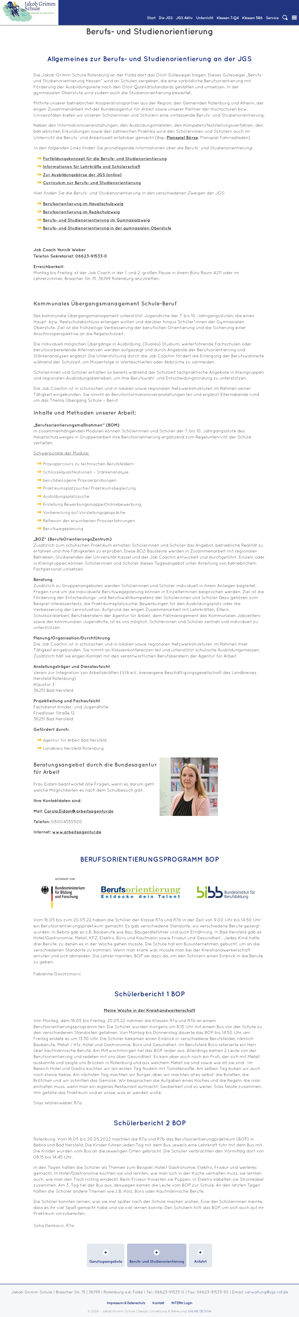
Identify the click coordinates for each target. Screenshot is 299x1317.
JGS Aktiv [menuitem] (184, 18)
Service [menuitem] (272, 18)
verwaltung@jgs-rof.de (266, 1292)
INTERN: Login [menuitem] (181, 1303)
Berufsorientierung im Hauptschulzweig (83, 204)
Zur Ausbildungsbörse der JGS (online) (82, 175)
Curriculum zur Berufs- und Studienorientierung (92, 183)
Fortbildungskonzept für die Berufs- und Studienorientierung (105, 159)
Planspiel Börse (182, 138)
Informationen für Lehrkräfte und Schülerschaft (91, 167)
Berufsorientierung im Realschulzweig (81, 212)
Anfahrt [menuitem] (200, 1261)
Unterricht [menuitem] (204, 18)
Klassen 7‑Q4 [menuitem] (228, 18)
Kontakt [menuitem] (158, 1303)
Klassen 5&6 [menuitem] (252, 18)
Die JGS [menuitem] (166, 18)
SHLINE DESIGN (199, 1311)
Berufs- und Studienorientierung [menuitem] (156, 1261)
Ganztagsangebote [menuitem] (105, 1261)
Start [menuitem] (151, 18)
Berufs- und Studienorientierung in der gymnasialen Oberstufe (107, 228)
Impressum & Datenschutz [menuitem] (126, 1303)
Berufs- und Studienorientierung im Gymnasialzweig (96, 220)
